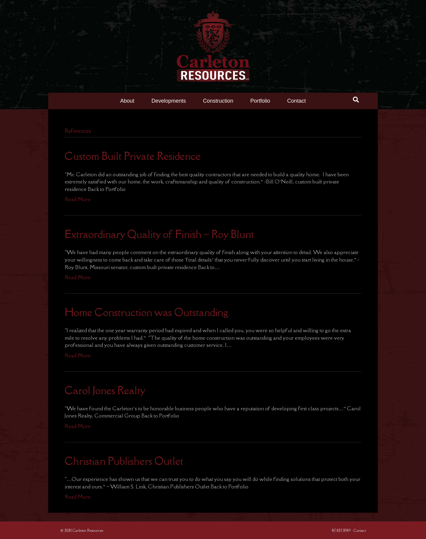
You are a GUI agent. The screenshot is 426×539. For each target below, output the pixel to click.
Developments (168, 101)
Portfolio (260, 101)
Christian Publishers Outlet (124, 461)
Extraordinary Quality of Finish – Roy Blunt (159, 234)
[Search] (356, 99)
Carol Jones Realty (105, 390)
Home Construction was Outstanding (146, 312)
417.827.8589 (341, 530)
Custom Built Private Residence (133, 156)
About (127, 101)
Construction (218, 101)
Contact (296, 101)
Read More (78, 199)
